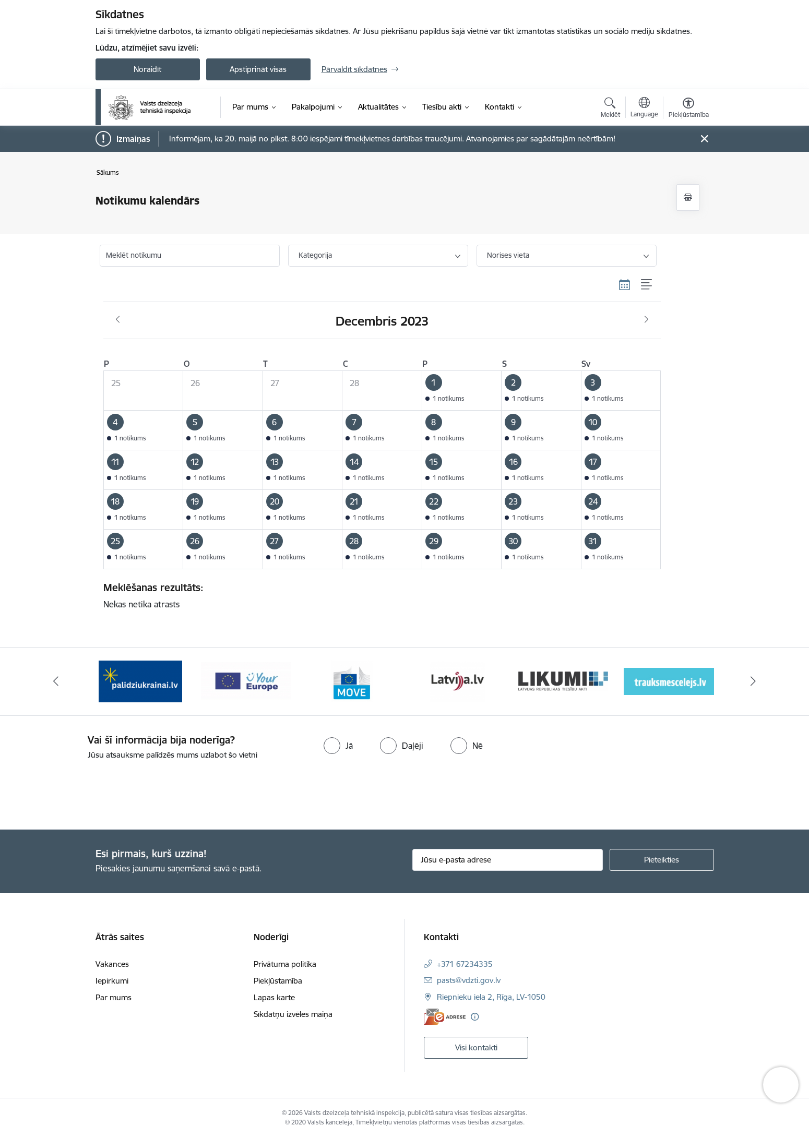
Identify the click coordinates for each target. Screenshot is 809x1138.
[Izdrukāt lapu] (688, 197)
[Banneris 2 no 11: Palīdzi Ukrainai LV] (246, 681)
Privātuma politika (285, 964)
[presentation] (87, 790)
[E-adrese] (445, 1016)
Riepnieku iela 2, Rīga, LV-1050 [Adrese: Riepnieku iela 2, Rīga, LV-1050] (491, 997)
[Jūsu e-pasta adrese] (507, 860)
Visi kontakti (476, 1047)
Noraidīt (147, 69)
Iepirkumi (112, 981)
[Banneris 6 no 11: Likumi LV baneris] (669, 681)
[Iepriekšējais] (56, 681)
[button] (462, 390)
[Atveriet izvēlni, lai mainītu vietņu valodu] (644, 109)
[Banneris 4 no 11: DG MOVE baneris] (457, 681)
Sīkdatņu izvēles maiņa (293, 1014)
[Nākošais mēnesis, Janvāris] (646, 320)
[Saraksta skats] (647, 285)
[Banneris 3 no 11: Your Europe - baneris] (352, 681)
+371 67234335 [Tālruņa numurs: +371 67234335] (465, 964)
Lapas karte (274, 997)
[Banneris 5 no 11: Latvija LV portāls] (563, 681)
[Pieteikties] (662, 860)
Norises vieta (508, 255)
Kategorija (315, 255)
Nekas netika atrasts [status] (378, 595)
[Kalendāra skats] (624, 285)
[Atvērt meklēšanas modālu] (610, 109)
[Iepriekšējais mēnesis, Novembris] (118, 320)
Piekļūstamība (278, 981)
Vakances (112, 964)
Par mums (114, 997)
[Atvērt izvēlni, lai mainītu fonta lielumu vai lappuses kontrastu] (688, 109)
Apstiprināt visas (258, 69)
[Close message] (703, 139)
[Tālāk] (754, 681)
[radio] (338, 745)
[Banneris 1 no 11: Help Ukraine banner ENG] (140, 681)
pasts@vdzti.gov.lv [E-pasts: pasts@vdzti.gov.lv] (469, 980)
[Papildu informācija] (475, 1017)
